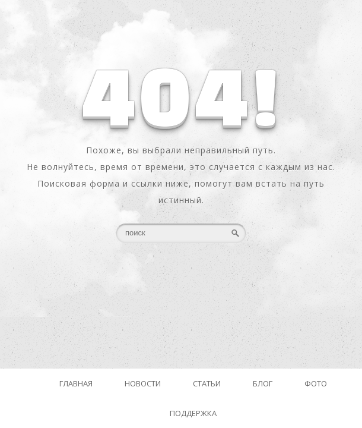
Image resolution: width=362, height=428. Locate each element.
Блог (262, 383)
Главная (76, 383)
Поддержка (193, 413)
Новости (143, 383)
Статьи (207, 383)
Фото (315, 383)
